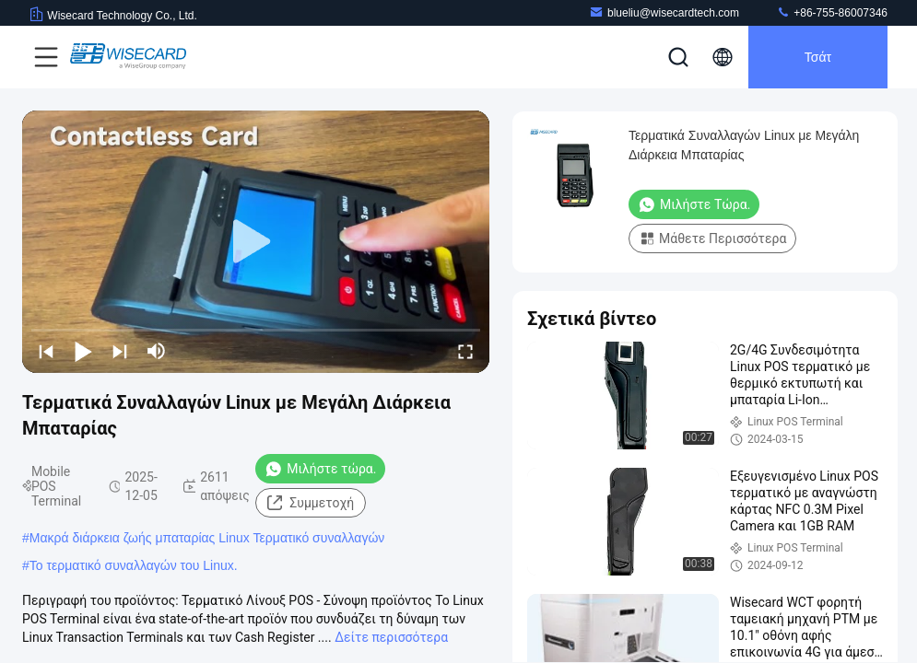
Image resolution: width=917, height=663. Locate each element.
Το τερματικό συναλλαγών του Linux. (133, 565)
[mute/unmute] (156, 351)
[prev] (46, 351)
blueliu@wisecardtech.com (664, 12)
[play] (256, 242)
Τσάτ (818, 57)
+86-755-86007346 (832, 12)
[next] (119, 351)
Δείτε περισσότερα (391, 637)
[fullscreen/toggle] (465, 351)
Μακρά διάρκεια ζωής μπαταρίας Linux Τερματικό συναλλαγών (207, 537)
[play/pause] (83, 351)
